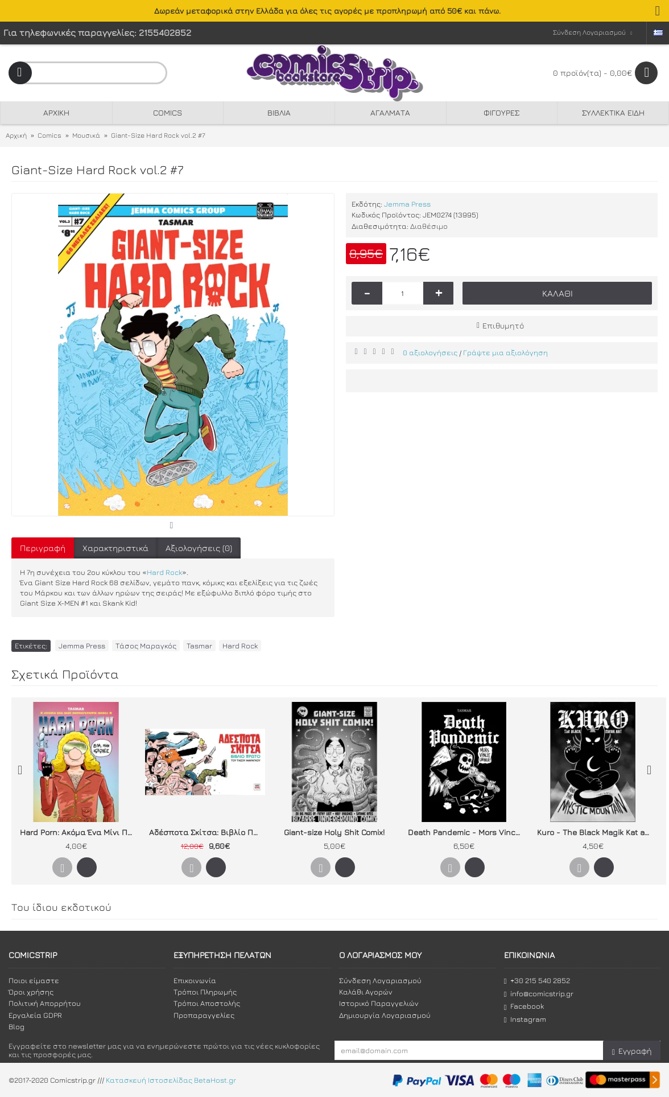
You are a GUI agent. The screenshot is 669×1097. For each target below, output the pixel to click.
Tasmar (199, 645)
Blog (16, 1026)
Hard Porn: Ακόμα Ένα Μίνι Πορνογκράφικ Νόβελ (78, 832)
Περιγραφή (42, 548)
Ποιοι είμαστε (34, 980)
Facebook (524, 1006)
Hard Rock (164, 572)
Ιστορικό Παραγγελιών (379, 1003)
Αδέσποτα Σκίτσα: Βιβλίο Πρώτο (207, 832)
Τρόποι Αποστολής (207, 1003)
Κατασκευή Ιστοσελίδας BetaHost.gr (171, 1080)
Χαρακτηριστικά (115, 548)
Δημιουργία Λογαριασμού (385, 1015)
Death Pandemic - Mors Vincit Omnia (466, 832)
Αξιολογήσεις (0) (199, 548)
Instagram (525, 1019)
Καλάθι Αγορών (366, 991)
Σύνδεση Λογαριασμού (380, 980)
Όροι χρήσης (31, 991)
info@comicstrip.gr (538, 994)
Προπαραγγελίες (204, 1015)
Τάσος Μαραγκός (145, 645)
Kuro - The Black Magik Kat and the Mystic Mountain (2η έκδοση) (595, 832)
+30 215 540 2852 (537, 980)
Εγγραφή (632, 1051)
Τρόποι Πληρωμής (205, 991)
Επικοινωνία (195, 980)
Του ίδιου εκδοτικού (61, 907)
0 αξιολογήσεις (430, 352)
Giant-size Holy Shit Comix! (334, 832)
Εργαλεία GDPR (35, 1015)
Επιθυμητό (503, 325)
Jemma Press (407, 203)
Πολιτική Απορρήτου (45, 1003)
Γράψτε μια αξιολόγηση (505, 352)
